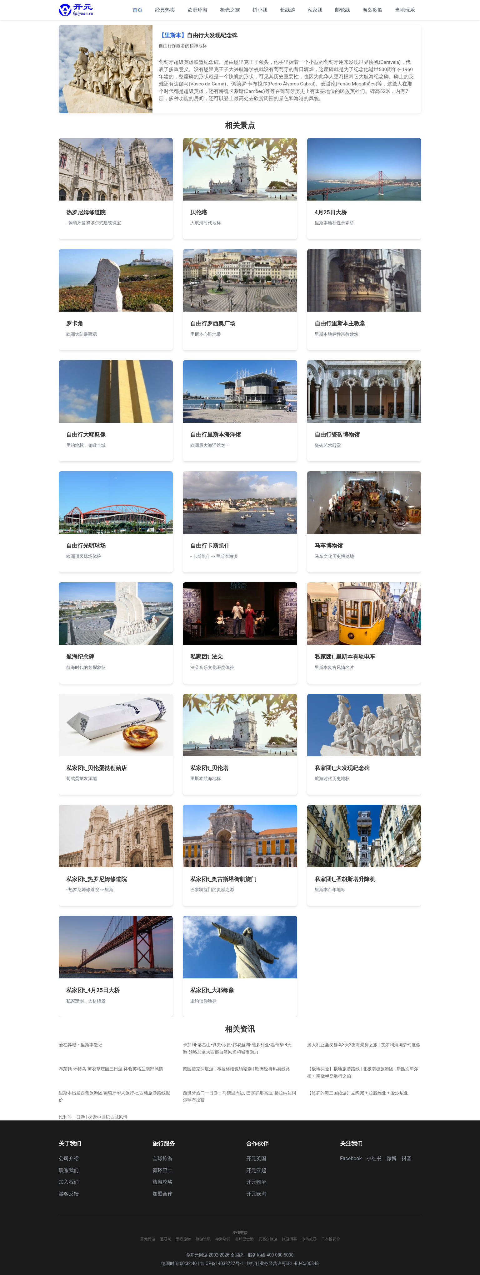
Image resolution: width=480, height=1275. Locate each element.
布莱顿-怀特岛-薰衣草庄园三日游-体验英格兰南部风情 (111, 1068)
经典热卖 (165, 10)
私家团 (315, 10)
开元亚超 (256, 1170)
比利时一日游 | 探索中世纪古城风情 (93, 1116)
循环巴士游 (244, 1239)
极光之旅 (230, 10)
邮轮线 (342, 10)
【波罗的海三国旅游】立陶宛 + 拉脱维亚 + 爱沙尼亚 (357, 1092)
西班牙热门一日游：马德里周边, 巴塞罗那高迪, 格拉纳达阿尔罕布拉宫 (239, 1096)
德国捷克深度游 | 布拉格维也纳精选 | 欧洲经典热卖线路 (236, 1068)
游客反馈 (69, 1194)
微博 (392, 1158)
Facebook (351, 1158)
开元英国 (256, 1158)
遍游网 (165, 1239)
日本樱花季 (330, 1239)
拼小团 (260, 10)
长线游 (287, 10)
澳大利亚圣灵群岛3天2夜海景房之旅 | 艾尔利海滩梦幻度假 (363, 1044)
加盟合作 (162, 1194)
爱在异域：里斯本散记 (80, 1044)
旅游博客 (289, 1239)
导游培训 (222, 1239)
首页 (137, 10)
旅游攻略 (162, 1182)
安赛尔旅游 (267, 1239)
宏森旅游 (183, 1239)
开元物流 (256, 1182)
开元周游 (147, 1239)
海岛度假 (372, 10)
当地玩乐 (405, 10)
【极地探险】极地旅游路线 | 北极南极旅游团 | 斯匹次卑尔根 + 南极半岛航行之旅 (363, 1072)
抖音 (407, 1158)
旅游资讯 (203, 1239)
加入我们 (69, 1182)
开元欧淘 (256, 1194)
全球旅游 (162, 1158)
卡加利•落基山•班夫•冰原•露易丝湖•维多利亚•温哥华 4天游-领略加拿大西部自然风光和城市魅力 (237, 1048)
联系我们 (69, 1170)
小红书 (374, 1158)
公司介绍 (69, 1158)
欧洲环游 (198, 10)
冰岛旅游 (309, 1239)
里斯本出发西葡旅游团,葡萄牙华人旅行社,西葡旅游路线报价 (114, 1096)
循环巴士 (162, 1170)
